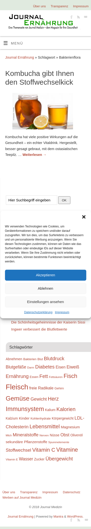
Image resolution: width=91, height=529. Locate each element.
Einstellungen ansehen (45, 302)
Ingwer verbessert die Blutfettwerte (39, 329)
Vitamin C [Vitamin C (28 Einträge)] (43, 450)
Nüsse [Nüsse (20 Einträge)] (54, 435)
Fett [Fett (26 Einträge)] (43, 376)
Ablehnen (45, 288)
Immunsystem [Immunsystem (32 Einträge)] (25, 408)
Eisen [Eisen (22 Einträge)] (61, 367)
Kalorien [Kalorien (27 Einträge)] (66, 409)
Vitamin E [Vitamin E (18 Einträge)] (12, 459)
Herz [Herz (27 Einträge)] (53, 399)
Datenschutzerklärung (38, 312)
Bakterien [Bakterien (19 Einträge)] (30, 359)
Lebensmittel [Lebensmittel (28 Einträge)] (45, 426)
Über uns (39, 6)
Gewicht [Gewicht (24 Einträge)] (39, 399)
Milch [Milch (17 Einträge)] (9, 435)
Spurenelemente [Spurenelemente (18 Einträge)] (58, 442)
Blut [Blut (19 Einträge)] (40, 359)
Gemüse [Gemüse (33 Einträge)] (18, 398)
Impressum (62, 312)
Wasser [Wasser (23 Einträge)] (26, 459)
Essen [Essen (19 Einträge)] (34, 377)
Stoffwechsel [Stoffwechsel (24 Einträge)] (18, 450)
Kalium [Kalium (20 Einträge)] (50, 410)
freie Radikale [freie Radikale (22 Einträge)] (41, 388)
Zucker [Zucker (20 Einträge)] (39, 459)
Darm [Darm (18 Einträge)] (30, 367)
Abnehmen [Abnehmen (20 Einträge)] (14, 359)
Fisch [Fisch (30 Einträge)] (70, 376)
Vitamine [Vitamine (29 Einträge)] (67, 450)
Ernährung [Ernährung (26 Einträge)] (17, 376)
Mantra (58, 516)
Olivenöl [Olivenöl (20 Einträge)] (76, 435)
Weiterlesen (35, 155)
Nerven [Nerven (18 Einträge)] (44, 435)
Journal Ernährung (19, 57)
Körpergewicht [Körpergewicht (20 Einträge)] (63, 418)
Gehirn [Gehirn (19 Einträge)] (59, 388)
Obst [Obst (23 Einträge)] (64, 434)
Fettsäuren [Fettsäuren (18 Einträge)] (55, 376)
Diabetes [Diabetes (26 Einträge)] (45, 366)
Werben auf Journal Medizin (21, 497)
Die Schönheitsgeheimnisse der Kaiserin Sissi (48, 322)
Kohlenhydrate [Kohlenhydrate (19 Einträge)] (41, 418)
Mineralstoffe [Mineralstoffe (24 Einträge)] (26, 434)
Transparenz (59, 6)
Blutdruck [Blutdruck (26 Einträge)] (54, 358)
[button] (83, 216)
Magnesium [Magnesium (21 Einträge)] (70, 427)
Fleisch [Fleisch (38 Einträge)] (17, 387)
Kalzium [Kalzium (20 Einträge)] (12, 418)
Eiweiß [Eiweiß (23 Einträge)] (72, 367)
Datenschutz (71, 492)
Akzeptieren (45, 275)
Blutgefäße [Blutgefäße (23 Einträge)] (16, 367)
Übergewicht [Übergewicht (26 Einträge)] (59, 458)
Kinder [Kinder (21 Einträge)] (24, 418)
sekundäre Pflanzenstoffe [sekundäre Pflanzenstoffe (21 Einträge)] (26, 442)
